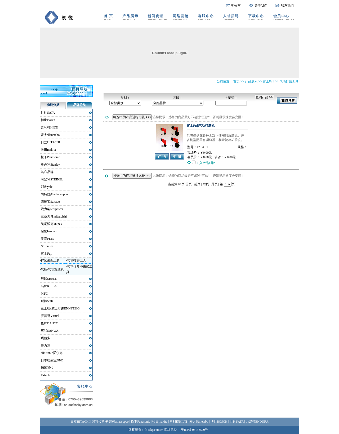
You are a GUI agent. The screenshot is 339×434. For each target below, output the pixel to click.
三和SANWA (50, 331)
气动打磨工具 (288, 81)
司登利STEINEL (52, 179)
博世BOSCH (219, 421)
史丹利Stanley (50, 164)
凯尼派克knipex (51, 224)
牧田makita (48, 150)
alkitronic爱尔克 (52, 353)
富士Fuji (268, 81)
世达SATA (48, 112)
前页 (197, 184)
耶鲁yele (46, 187)
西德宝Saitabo (50, 201)
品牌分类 (79, 105)
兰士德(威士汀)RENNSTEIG (60, 308)
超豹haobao (48, 231)
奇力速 (45, 345)
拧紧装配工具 (50, 260)
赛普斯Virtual (50, 316)
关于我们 (258, 5)
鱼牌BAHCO (49, 323)
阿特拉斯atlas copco (54, 194)
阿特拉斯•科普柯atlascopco (110, 421)
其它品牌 (47, 172)
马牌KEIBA (49, 286)
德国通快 (47, 368)
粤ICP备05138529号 (194, 430)
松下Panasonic (50, 157)
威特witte (47, 301)
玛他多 (45, 338)
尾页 (214, 184)
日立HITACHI (50, 142)
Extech (45, 375)
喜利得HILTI (49, 127)
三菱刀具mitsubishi (54, 216)
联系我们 (284, 5)
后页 (206, 184)
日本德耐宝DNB (52, 360)
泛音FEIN (47, 239)
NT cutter (47, 246)
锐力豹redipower (52, 209)
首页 (188, 184)
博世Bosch (48, 120)
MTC (44, 293)
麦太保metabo (50, 135)
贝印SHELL (49, 279)
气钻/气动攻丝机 (52, 269)
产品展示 (251, 81)
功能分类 (53, 105)
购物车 (233, 5)
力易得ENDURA (257, 421)
